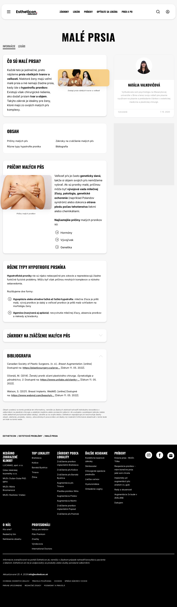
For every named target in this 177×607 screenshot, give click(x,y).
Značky (35, 539)
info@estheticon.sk (38, 574)
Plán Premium (38, 534)
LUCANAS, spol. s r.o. (13, 465)
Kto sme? (7, 529)
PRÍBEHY (88, 11)
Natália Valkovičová (144, 85)
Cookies (58, 581)
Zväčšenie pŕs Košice (67, 469)
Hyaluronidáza (92, 484)
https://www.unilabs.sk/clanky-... (60, 379)
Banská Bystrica (39, 467)
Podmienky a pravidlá (54, 585)
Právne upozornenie (12, 585)
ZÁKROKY (64, 11)
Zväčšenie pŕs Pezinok (68, 514)
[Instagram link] (148, 456)
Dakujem (118, 502)
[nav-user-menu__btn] (168, 12)
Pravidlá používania (41, 581)
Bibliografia (62, 146)
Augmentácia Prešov (67, 496)
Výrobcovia (37, 544)
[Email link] (170, 455)
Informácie (9, 46)
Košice (35, 462)
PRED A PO (127, 11)
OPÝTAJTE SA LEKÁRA (107, 11)
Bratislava (36, 458)
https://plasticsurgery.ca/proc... (41, 367)
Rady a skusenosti (123, 489)
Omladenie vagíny (94, 489)
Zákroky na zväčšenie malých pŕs (75, 140)
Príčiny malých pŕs (17, 140)
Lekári (21, 46)
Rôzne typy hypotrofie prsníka (24, 146)
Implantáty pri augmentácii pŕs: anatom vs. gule (122, 481)
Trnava (35, 472)
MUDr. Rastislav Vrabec (14, 495)
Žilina (34, 477)
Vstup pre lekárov (40, 529)
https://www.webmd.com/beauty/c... (32, 395)
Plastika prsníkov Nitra (67, 491)
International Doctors (42, 548)
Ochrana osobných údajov (16, 581)
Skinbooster (91, 466)
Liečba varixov (92, 479)
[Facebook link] (159, 456)
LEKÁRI (76, 11)
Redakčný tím (9, 534)
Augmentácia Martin (67, 500)
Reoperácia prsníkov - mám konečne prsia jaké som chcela (125, 469)
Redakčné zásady (33, 585)
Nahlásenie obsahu (12, 539)
